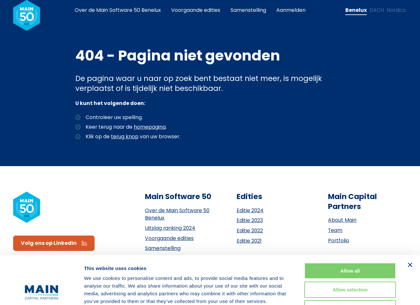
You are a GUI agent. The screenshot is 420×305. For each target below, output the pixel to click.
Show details (336, 292)
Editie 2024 (250, 210)
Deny (350, 264)
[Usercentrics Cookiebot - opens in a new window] (41, 292)
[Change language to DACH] (376, 10)
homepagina (150, 127)
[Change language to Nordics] (396, 10)
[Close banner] (410, 221)
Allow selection (349, 245)
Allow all (350, 226)
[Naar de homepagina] (26, 15)
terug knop (125, 136)
